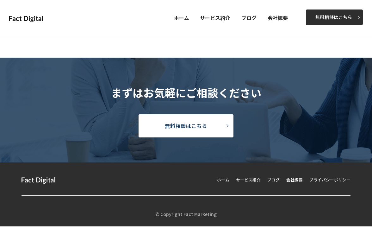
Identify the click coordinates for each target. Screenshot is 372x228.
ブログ (249, 18)
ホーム (181, 18)
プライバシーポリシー (328, 179)
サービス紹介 (215, 18)
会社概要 (278, 18)
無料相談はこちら (333, 17)
